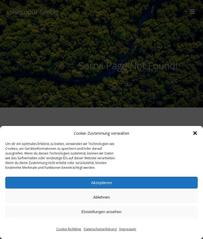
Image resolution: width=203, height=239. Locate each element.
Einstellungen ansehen (101, 211)
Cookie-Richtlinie (68, 229)
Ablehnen (101, 197)
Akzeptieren (101, 182)
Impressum (127, 229)
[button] (195, 133)
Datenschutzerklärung (100, 229)
